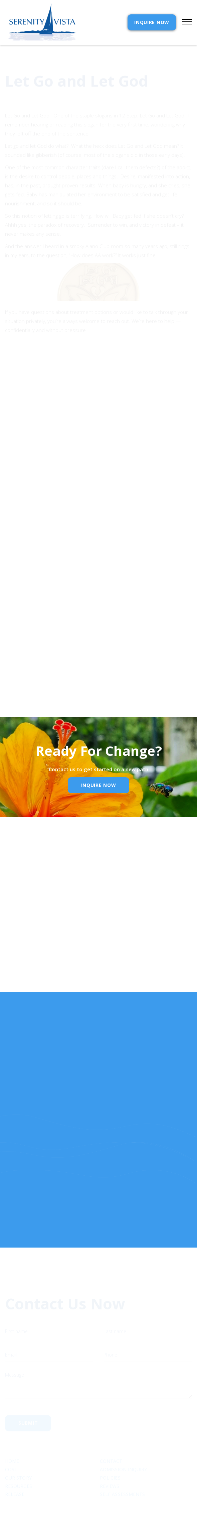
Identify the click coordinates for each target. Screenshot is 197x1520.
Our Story (18, 1452)
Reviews (110, 1460)
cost (11, 1444)
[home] (40, 22)
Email (15, 938)
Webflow (147, 1505)
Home (12, 1435)
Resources (18, 1460)
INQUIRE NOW (151, 22)
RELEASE (15, 1469)
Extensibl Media (92, 1505)
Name (15, 903)
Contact (111, 1435)
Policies (110, 1452)
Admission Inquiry (123, 1444)
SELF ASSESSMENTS (122, 1469)
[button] (184, 22)
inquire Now (98, 785)
